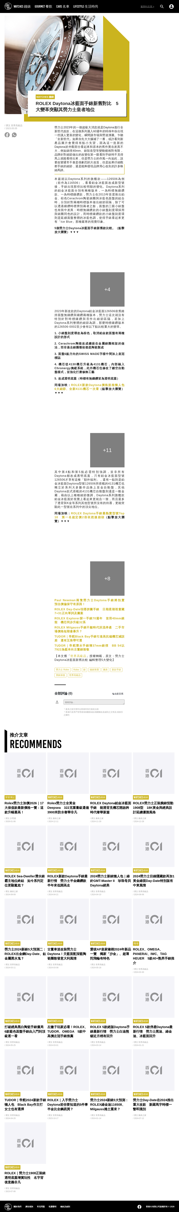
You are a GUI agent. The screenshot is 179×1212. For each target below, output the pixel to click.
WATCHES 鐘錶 (22, 6)
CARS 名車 (62, 6)
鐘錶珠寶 (94, 669)
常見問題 (41, 1207)
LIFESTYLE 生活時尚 (85, 6)
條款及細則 (65, 1207)
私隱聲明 (52, 1207)
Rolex (76, 669)
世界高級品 (78, 656)
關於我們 (17, 1207)
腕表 (105, 669)
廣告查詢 (29, 1207)
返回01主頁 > (147, 6)
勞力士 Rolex (62, 669)
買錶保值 (60, 675)
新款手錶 (116, 669)
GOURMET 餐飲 (43, 6)
